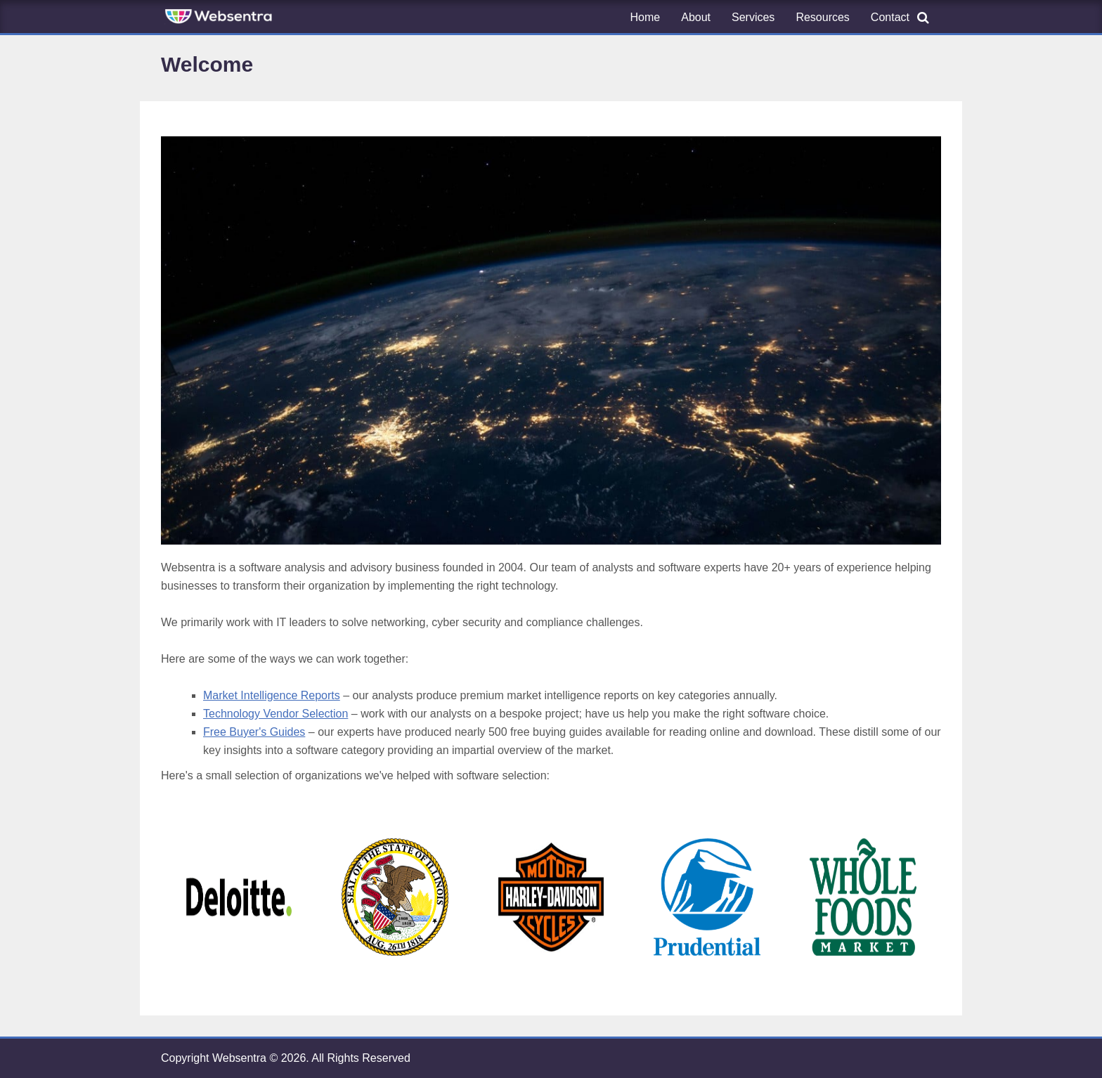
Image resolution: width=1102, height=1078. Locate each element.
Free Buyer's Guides (254, 732)
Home (645, 17)
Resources (822, 17)
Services (753, 17)
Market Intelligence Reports (271, 695)
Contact (890, 17)
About (696, 17)
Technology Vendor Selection (275, 714)
